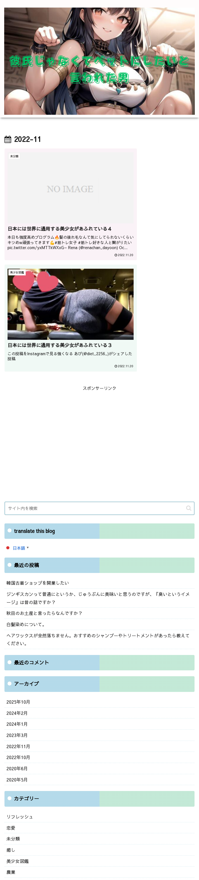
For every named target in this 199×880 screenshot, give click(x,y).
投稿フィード (19, 799)
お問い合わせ (51, 862)
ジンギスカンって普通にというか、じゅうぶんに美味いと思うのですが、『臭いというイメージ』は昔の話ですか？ (98, 476)
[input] (99, 387)
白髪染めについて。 (25, 501)
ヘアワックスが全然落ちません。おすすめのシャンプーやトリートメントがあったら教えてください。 (98, 516)
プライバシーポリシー (148, 862)
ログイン (14, 789)
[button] (189, 387)
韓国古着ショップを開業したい (35, 462)
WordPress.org (21, 821)
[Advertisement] (99, 310)
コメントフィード (23, 810)
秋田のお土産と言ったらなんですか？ (42, 491)
